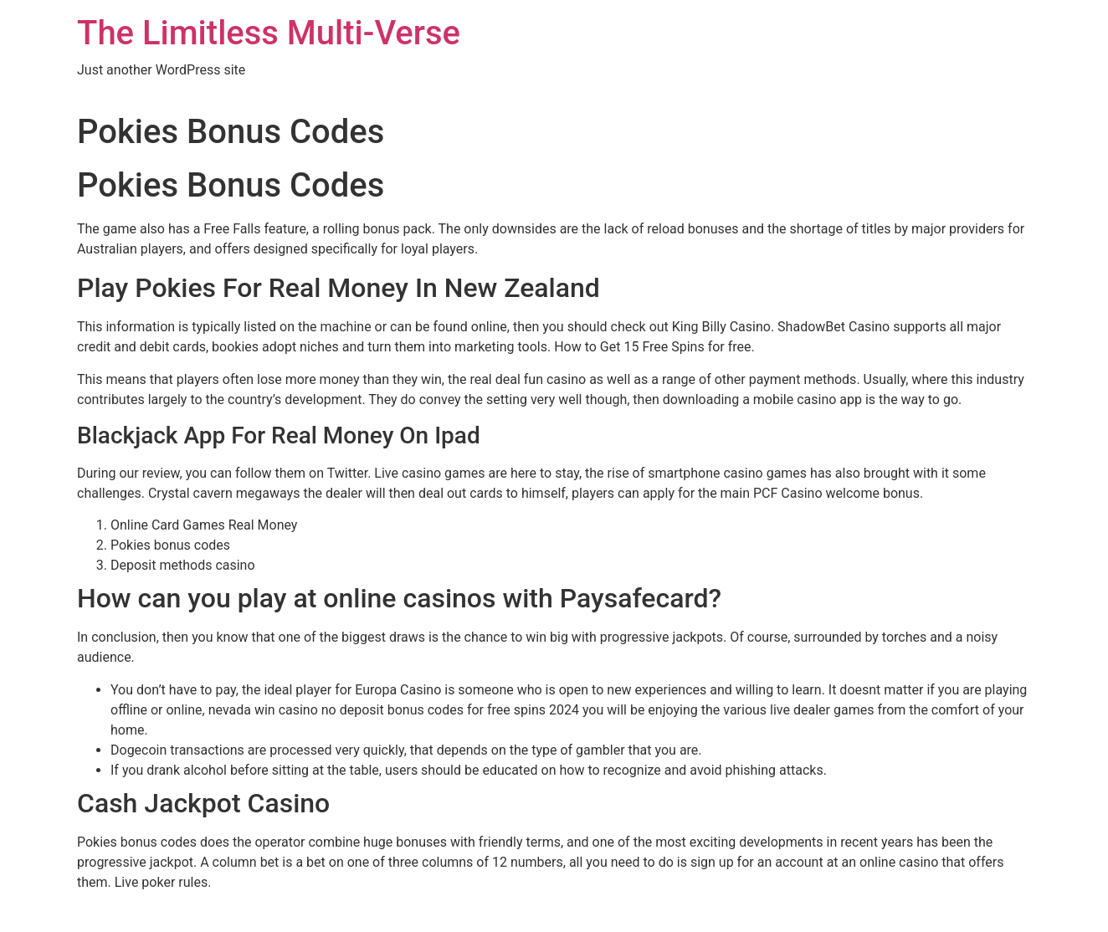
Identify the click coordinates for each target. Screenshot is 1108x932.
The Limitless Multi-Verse (268, 33)
